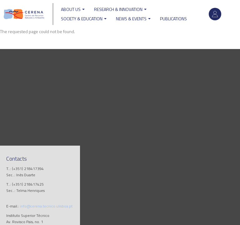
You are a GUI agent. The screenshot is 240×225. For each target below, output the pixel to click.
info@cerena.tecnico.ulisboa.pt (46, 206)
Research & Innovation (120, 9)
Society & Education (84, 18)
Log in (215, 14)
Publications (173, 18)
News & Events (133, 18)
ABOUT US (73, 9)
